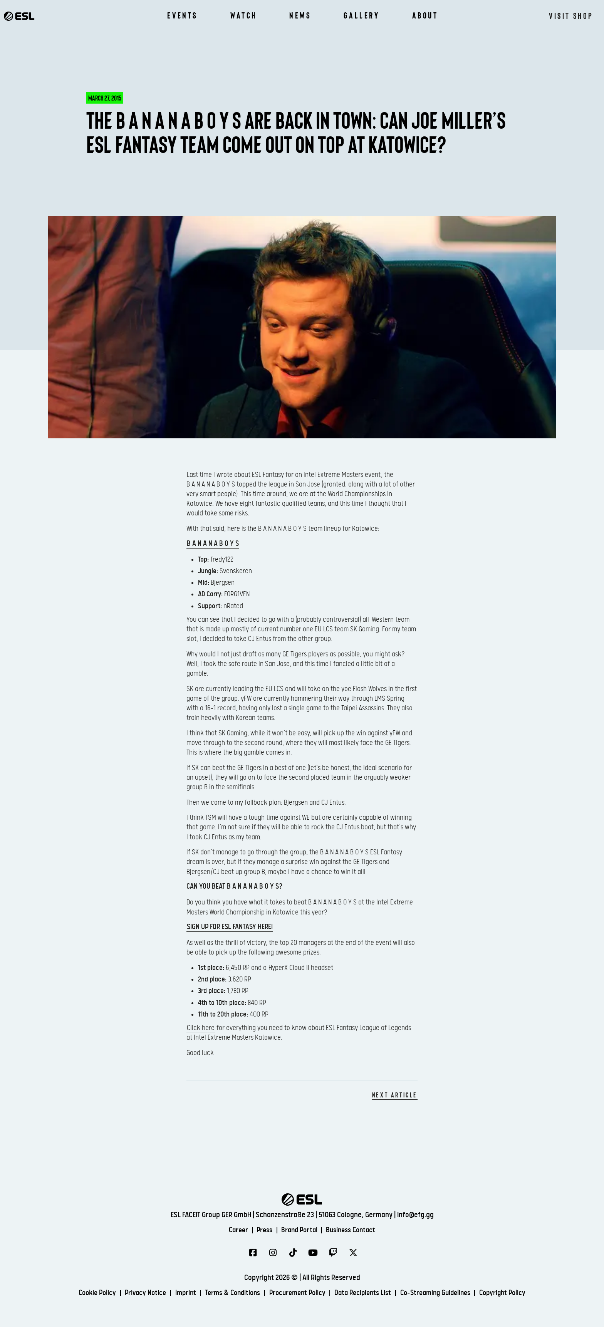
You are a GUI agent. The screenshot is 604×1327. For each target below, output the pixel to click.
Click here (201, 1028)
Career (233, 1230)
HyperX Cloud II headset (300, 968)
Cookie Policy (84, 1293)
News (300, 15)
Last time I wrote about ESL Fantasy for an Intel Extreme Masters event (284, 475)
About (425, 15)
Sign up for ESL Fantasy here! (230, 927)
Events (182, 15)
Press (262, 1230)
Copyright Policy (516, 1293)
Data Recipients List (366, 1293)
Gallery (361, 15)
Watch (243, 15)
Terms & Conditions (228, 1293)
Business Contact (355, 1230)
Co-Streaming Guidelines (444, 1293)
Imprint (178, 1293)
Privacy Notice (135, 1293)
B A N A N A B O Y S (213, 543)
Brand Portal (299, 1230)
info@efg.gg (415, 1214)
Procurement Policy (297, 1293)
